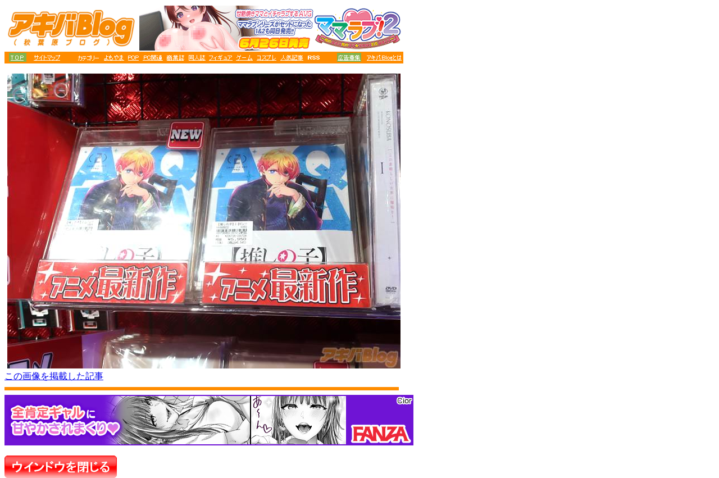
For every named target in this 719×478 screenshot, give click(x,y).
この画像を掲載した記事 (53, 376)
